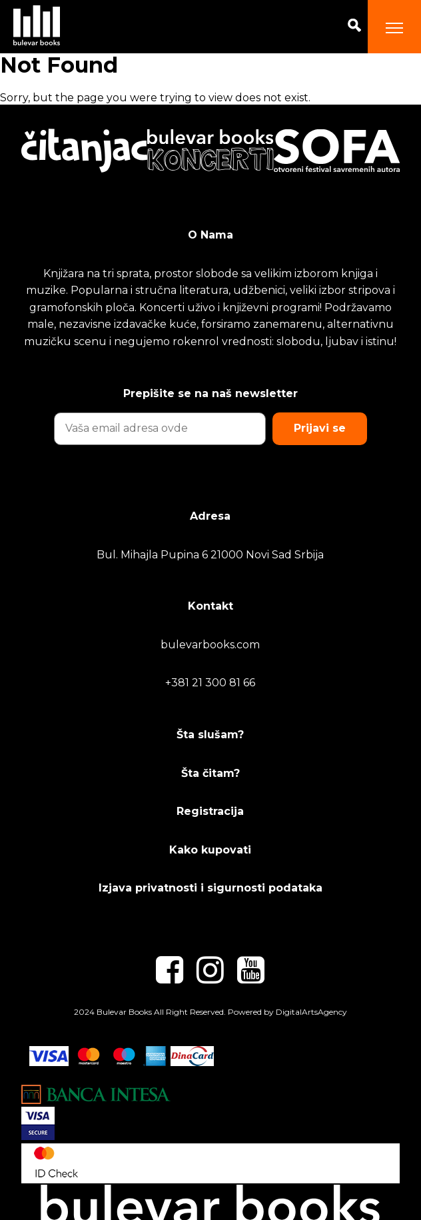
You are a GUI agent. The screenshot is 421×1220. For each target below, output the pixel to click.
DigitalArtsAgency (311, 1012)
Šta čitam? (210, 773)
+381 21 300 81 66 (210, 682)
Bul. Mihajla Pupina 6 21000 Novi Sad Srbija (210, 554)
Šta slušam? (210, 734)
